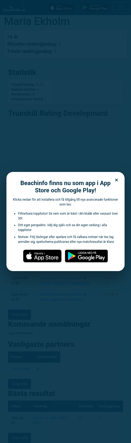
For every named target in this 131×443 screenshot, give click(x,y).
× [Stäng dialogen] (116, 180)
